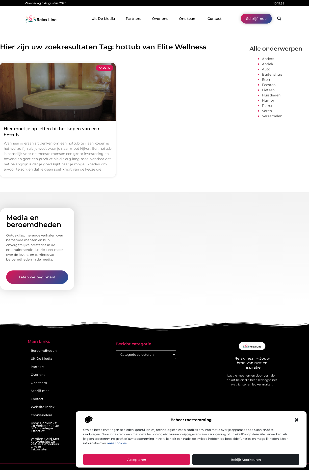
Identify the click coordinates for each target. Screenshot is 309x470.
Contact (214, 18)
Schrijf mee (40, 391)
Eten (266, 79)
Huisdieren (271, 95)
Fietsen (268, 90)
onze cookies (117, 443)
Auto (266, 69)
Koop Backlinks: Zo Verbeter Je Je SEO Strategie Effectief (45, 427)
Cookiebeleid (41, 415)
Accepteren (136, 460)
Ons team (188, 18)
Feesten (269, 85)
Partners (133, 18)
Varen (267, 111)
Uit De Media (103, 18)
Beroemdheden (44, 350)
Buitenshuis (272, 74)
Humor (268, 100)
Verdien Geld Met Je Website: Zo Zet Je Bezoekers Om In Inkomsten (45, 444)
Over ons (160, 18)
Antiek (267, 64)
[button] (296, 419)
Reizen (267, 105)
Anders (268, 59)
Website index (42, 407)
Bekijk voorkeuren (246, 460)
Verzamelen (272, 116)
